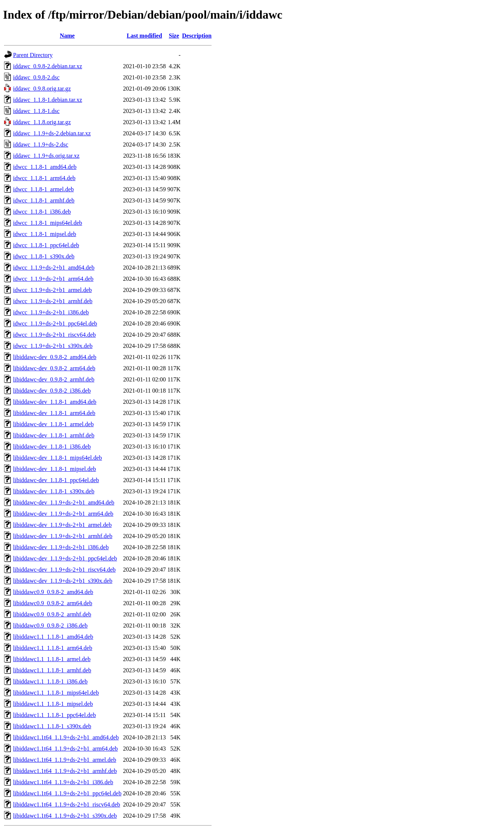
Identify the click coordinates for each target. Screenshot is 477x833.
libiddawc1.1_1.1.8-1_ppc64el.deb (54, 715)
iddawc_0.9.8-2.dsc (36, 77)
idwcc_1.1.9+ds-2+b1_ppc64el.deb (55, 323)
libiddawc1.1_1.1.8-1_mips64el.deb (56, 692)
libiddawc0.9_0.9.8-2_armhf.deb (52, 614)
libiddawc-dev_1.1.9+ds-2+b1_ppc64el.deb (65, 558)
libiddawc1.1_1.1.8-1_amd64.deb (53, 637)
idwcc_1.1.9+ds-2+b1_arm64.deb (53, 279)
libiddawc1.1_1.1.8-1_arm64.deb (52, 648)
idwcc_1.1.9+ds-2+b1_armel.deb (52, 290)
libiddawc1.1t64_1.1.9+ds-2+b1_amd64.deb (66, 737)
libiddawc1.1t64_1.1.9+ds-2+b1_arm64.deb (65, 748)
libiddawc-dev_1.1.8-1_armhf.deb (53, 435)
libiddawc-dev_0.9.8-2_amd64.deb (55, 357)
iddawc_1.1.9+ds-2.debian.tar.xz (52, 133)
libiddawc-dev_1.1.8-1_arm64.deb (54, 413)
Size (174, 35)
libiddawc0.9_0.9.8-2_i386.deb (50, 625)
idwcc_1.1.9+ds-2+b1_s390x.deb (52, 346)
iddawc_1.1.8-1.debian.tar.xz (47, 100)
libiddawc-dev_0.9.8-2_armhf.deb (53, 379)
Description (197, 35)
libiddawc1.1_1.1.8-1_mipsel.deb (53, 704)
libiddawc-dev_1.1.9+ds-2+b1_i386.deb (61, 547)
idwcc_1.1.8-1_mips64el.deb (47, 223)
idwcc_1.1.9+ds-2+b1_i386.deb (51, 312)
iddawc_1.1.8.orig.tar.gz (42, 122)
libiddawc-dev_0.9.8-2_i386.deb (52, 390)
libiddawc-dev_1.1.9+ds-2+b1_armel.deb (62, 525)
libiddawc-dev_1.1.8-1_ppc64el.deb (56, 480)
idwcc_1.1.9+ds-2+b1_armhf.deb (52, 301)
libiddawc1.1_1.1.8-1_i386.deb (50, 681)
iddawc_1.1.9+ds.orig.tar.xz (46, 156)
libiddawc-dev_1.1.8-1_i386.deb (52, 446)
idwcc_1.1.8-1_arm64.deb (44, 178)
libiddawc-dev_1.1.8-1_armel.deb (53, 424)
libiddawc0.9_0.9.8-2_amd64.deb (53, 592)
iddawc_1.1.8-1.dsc (36, 111)
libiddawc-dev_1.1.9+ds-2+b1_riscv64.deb (64, 569)
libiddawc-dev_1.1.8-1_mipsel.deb (54, 469)
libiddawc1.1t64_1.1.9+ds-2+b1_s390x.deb (65, 815)
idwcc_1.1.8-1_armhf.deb (44, 200)
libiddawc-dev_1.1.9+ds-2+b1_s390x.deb (62, 581)
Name (67, 35)
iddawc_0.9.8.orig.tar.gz (42, 88)
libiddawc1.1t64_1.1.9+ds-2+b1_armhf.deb (65, 771)
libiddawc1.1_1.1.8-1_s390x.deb (52, 726)
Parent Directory (33, 55)
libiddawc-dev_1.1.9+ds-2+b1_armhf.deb (62, 536)
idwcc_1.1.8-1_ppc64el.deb (46, 245)
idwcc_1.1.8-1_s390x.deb (44, 256)
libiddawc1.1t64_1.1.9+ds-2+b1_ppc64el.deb (67, 793)
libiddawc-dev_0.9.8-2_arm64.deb (54, 368)
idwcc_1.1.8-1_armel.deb (43, 189)
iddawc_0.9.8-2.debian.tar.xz (47, 66)
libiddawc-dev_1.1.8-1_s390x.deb (53, 491)
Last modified (144, 35)
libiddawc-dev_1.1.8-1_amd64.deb (55, 402)
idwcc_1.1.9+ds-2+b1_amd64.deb (53, 267)
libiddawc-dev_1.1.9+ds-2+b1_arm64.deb (63, 513)
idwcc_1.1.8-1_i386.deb (42, 211)
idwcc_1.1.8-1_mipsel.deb (44, 234)
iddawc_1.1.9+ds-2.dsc (40, 144)
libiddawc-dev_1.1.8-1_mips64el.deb (57, 458)
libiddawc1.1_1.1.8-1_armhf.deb (52, 670)
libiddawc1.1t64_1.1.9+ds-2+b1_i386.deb (63, 782)
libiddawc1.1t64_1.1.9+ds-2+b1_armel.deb (64, 760)
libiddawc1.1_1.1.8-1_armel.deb (52, 659)
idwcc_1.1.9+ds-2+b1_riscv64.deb (54, 334)
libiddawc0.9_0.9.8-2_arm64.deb (52, 603)
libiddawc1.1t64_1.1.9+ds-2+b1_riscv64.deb (66, 804)
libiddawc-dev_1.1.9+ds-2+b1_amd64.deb (63, 502)
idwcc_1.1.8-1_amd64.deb (44, 167)
